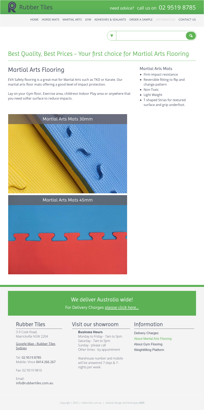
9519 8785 (177, 7)
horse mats (50, 19)
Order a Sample (141, 19)
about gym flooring (148, 344)
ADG (141, 402)
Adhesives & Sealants (110, 19)
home (34, 19)
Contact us (187, 19)
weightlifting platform (149, 350)
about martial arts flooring (153, 338)
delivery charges (146, 333)
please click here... (122, 307)
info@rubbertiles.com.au (34, 383)
